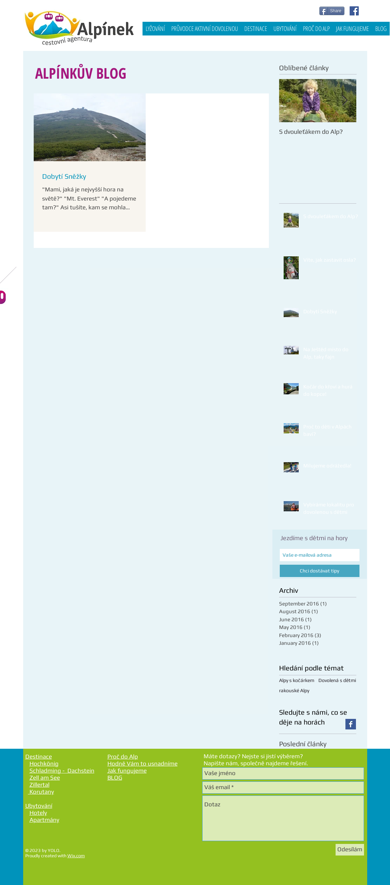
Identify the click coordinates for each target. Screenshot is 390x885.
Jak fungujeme (127, 770)
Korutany (41, 791)
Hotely (38, 812)
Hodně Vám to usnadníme (142, 763)
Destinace (38, 756)
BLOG (114, 777)
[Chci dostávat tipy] (319, 571)
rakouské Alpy (294, 690)
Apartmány (44, 819)
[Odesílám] (350, 849)
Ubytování (38, 805)
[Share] (331, 11)
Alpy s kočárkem (296, 680)
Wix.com (76, 855)
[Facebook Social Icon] (354, 10)
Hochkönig (44, 763)
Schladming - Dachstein (61, 770)
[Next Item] (345, 100)
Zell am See (44, 777)
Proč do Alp (122, 756)
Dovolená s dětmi (337, 680)
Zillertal (39, 784)
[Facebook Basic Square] (350, 724)
